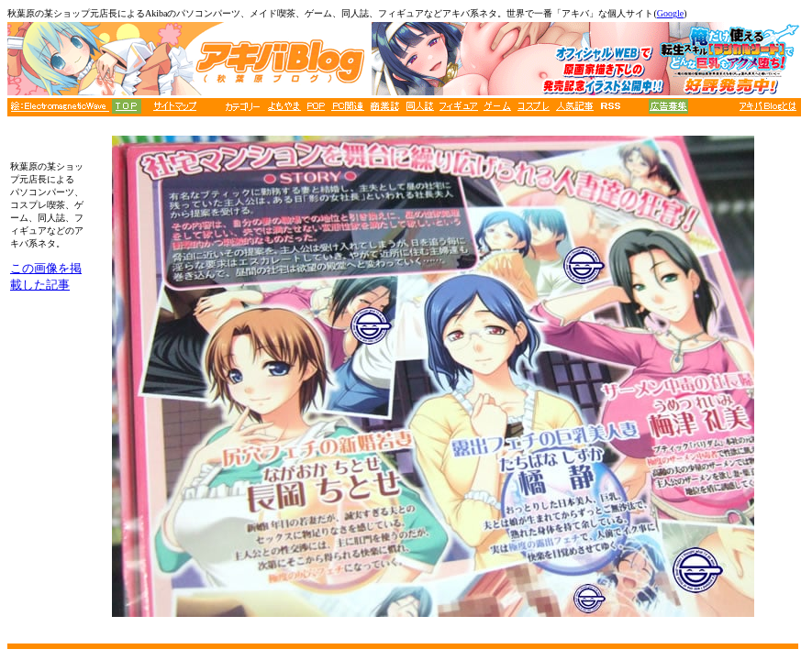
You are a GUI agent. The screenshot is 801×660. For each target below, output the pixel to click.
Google (670, 13)
